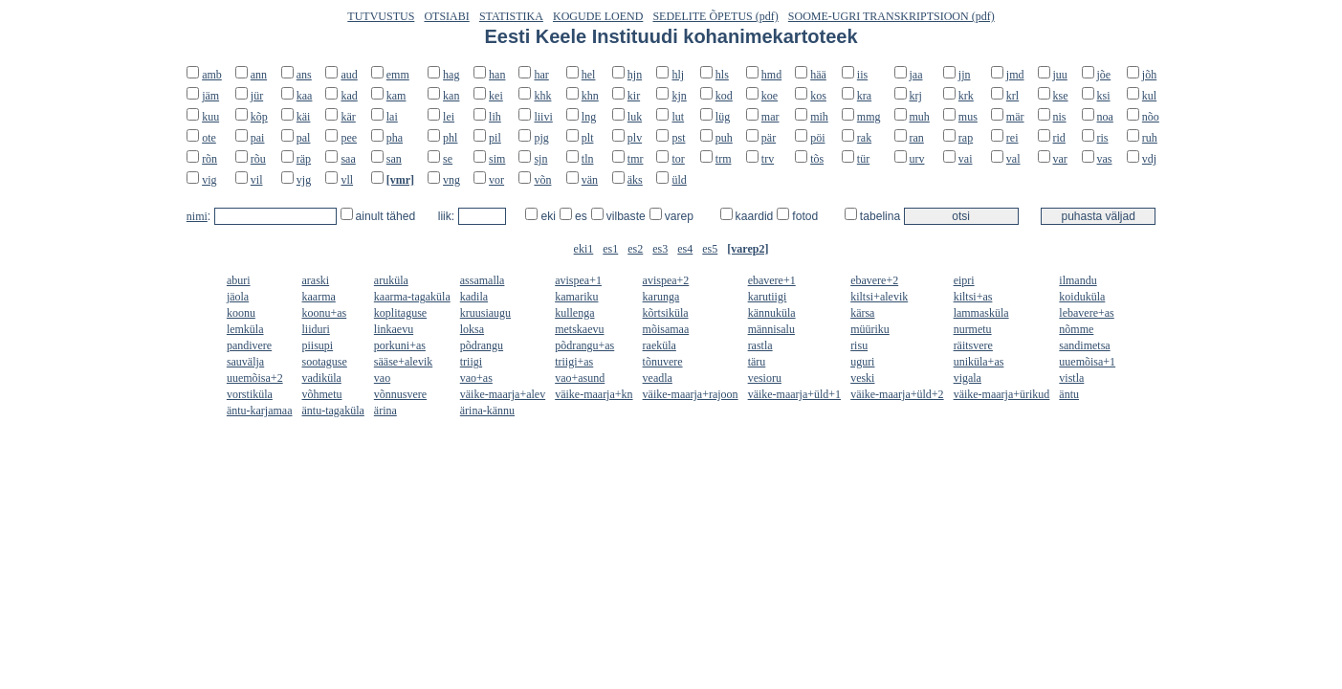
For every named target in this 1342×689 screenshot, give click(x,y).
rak (864, 137)
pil (495, 137)
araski (316, 280)
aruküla (391, 280)
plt (588, 137)
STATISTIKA (511, 16)
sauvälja (245, 361)
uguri (862, 361)
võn (542, 180)
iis (862, 74)
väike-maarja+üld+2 (897, 394)
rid (1059, 137)
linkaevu (393, 329)
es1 (610, 249)
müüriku (870, 329)
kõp (259, 116)
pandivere (249, 345)
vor (496, 180)
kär (348, 116)
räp (304, 159)
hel (589, 74)
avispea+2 (666, 280)
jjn (964, 74)
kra (864, 95)
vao (382, 378)
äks (635, 180)
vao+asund (580, 378)
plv (634, 137)
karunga (661, 296)
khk (542, 95)
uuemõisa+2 (255, 378)
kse (1060, 95)
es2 (635, 249)
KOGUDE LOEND (598, 16)
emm (397, 74)
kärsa (862, 313)
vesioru (764, 378)
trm (723, 159)
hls (722, 74)
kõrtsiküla (666, 313)
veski (862, 378)
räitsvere (973, 345)
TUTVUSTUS (380, 16)
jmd (1015, 74)
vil (257, 180)
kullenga (574, 313)
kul (1149, 95)
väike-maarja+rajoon (690, 394)
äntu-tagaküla (333, 410)
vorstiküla (250, 394)
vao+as (476, 378)
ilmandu (1077, 280)
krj (916, 95)
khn (590, 95)
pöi (817, 137)
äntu (1069, 394)
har (541, 74)
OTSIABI (446, 16)
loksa (472, 329)
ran (917, 137)
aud (349, 74)
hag (451, 74)
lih (495, 116)
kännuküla (772, 313)
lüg (722, 116)
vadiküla (321, 378)
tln (588, 159)
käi (304, 116)
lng (589, 116)
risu (859, 345)
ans (304, 74)
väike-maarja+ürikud (1002, 394)
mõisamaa (666, 329)
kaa (305, 95)
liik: (448, 216)
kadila (474, 296)
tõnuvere (663, 361)
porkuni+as (400, 345)
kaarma (319, 296)
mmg (869, 116)
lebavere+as (1086, 313)
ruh (1149, 137)
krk (966, 95)
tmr (635, 159)
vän (590, 180)
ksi (1104, 95)
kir (633, 95)
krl (1012, 95)
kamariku (576, 296)
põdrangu (481, 345)
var (1060, 159)
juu (1060, 74)
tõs (817, 159)
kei (496, 95)
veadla (657, 378)
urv (917, 159)
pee (349, 137)
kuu (210, 116)
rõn (209, 159)
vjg (304, 180)
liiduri (316, 329)
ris (1103, 137)
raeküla (659, 345)
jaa (916, 74)
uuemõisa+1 (1087, 361)
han (497, 74)
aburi (239, 280)
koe (769, 95)
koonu (241, 313)
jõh (1149, 74)
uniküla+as (979, 361)
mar (770, 116)
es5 (709, 249)
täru (757, 361)
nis (1060, 116)
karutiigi (767, 296)
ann (259, 74)
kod (724, 95)
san (394, 159)
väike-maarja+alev (502, 394)
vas (1104, 159)
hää (818, 74)
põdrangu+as (584, 345)
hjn (634, 74)
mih (819, 116)
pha (394, 137)
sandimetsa (1084, 345)
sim (497, 159)
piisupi (318, 345)
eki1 (584, 249)
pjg (541, 137)
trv (767, 159)
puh (724, 137)
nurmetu (973, 329)
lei (448, 116)
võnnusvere (400, 394)
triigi (471, 361)
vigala (967, 378)
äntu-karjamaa (260, 410)
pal (304, 137)
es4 (685, 249)
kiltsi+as (973, 296)
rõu (258, 159)
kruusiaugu (485, 313)
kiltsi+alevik (879, 296)
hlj (677, 74)
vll (347, 180)
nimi (197, 216)
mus (968, 116)
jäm (210, 95)
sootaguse (324, 361)
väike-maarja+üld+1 (795, 394)
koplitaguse (400, 313)
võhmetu (322, 394)
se (447, 159)
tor (677, 159)
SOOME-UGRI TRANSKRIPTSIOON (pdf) (891, 16)
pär (768, 137)
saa (348, 159)
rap (965, 137)
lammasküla (981, 313)
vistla (1071, 378)
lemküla (245, 329)
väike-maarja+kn (593, 394)
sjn (540, 159)
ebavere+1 (772, 280)
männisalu (771, 329)
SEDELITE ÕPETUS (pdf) (715, 16)
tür (863, 159)
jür (257, 95)
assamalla (482, 280)
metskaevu (579, 329)
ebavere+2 (874, 280)
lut (677, 116)
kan (451, 95)
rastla (760, 345)
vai (965, 159)
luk (634, 116)
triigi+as (574, 361)
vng (451, 180)
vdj (1149, 159)
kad (349, 95)
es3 (660, 249)
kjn (678, 95)
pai (258, 137)
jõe (1104, 74)
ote (209, 137)
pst (678, 137)
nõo (1150, 116)
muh (920, 116)
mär (1015, 116)
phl (450, 137)
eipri (964, 280)
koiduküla (1082, 296)
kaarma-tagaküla (412, 296)
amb (212, 74)
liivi (543, 116)
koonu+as (324, 313)
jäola (238, 296)
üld (678, 180)
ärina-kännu (487, 410)
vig (209, 180)
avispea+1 (578, 280)
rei (1012, 137)
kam (396, 95)
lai (392, 116)
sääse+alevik (403, 361)
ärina (385, 410)
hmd (771, 74)
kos (818, 95)
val (1013, 159)
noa (1105, 116)
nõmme (1076, 329)
